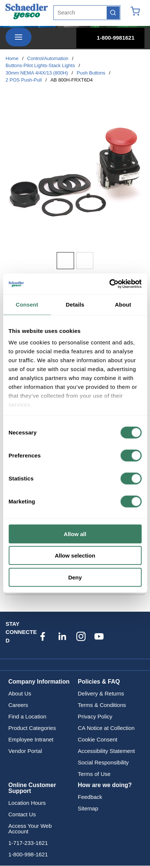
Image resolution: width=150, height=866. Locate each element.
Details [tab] (75, 304)
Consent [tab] (27, 304)
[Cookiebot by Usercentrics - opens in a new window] (109, 284)
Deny (75, 577)
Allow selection (75, 555)
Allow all (75, 533)
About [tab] (123, 304)
